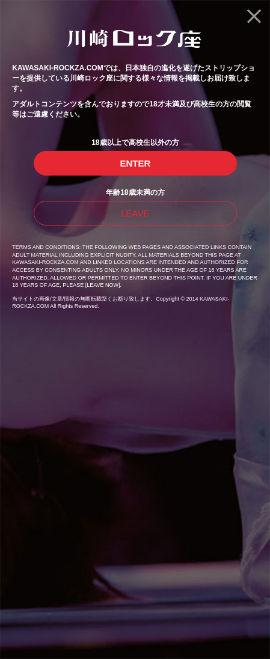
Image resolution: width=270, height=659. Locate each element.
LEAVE (135, 213)
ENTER (135, 163)
